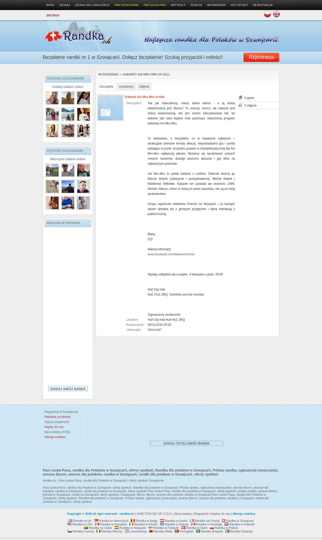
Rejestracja (263, 5)
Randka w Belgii (144, 521)
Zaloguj (52, 15)
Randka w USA (80, 524)
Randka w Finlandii (163, 528)
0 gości (249, 98)
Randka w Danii (194, 528)
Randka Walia (161, 531)
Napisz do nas (220, 514)
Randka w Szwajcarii (238, 521)
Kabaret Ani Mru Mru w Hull (146, 74)
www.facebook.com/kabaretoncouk (171, 254)
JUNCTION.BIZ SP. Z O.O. (154, 514)
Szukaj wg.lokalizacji (92, 5)
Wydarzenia (108, 74)
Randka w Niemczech (111, 521)
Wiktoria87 (155, 330)
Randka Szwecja (239, 531)
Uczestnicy (126, 86)
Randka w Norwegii (206, 524)
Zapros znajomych (57, 422)
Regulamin (201, 514)
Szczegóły (106, 86)
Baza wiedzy (183, 514)
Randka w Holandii (239, 524)
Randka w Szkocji (174, 524)
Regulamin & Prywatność (60, 412)
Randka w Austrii (173, 521)
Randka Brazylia (209, 531)
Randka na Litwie (98, 528)
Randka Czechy (81, 531)
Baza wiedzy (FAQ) (56, 432)
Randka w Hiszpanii (130, 528)
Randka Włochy (109, 531)
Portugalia (184, 531)
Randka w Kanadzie (111, 524)
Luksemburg (135, 531)
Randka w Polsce (224, 528)
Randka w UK (80, 521)
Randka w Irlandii (143, 524)
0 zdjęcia (250, 105)
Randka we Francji (205, 521)
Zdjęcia (144, 86)
